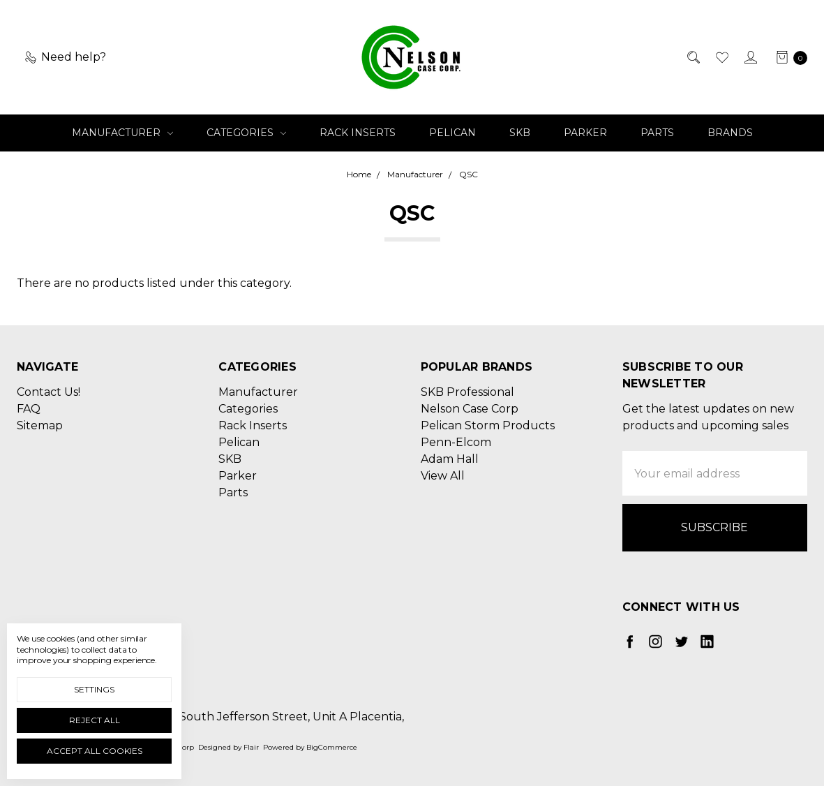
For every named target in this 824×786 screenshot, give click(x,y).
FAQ (28, 408)
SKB (519, 132)
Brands (730, 132)
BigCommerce (331, 747)
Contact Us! (48, 392)
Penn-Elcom (456, 442)
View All (443, 475)
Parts (657, 132)
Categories (246, 132)
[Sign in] (750, 57)
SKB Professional (467, 392)
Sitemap (40, 425)
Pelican (452, 132)
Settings (94, 689)
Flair (251, 747)
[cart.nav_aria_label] (787, 57)
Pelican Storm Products (488, 425)
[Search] (692, 57)
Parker (585, 132)
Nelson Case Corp (469, 408)
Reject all (94, 720)
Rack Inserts (358, 132)
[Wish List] (721, 57)
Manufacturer (122, 132)
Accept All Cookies (94, 751)
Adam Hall (450, 459)
